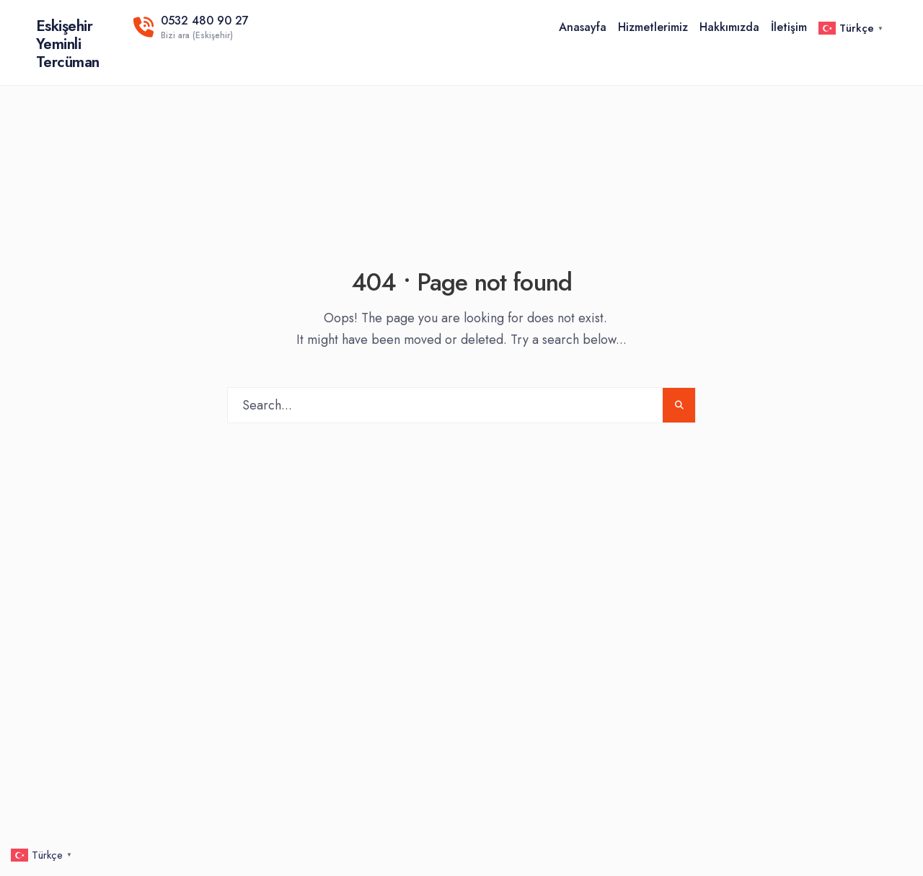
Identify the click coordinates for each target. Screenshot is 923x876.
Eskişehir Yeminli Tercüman (68, 44)
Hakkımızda (729, 27)
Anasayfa (582, 27)
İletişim (789, 27)
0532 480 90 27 (191, 27)
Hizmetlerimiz (653, 27)
